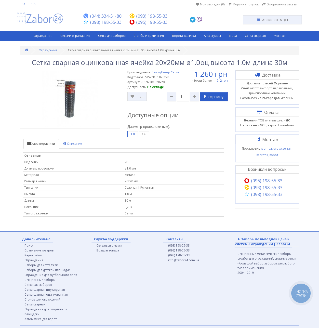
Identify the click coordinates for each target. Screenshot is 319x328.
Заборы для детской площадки (47, 270)
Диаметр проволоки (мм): (148, 126)
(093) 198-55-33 (179, 245)
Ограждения (43, 36)
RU (23, 4)
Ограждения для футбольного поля (51, 275)
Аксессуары (212, 36)
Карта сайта (33, 255)
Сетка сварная (255, 36)
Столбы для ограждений (43, 299)
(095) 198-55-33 (179, 255)
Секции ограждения (75, 36)
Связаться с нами (109, 245)
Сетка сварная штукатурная (45, 290)
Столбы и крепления (148, 36)
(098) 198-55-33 (179, 250)
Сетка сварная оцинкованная (46, 294)
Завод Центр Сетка (165, 72)
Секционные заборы (40, 280)
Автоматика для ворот (41, 319)
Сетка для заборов (111, 36)
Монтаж (279, 36)
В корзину (214, 96)
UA (33, 4)
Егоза (233, 36)
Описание (72, 144)
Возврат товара (107, 250)
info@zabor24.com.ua (183, 260)
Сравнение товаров (39, 250)
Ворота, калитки (184, 36)
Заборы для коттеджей (41, 265)
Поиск (29, 245)
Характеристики (41, 144)
